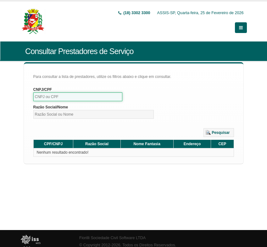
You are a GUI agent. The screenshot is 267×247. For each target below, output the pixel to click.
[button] (218, 132)
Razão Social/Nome (50, 107)
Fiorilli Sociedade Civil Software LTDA (112, 238)
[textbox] (78, 96)
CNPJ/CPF (42, 89)
